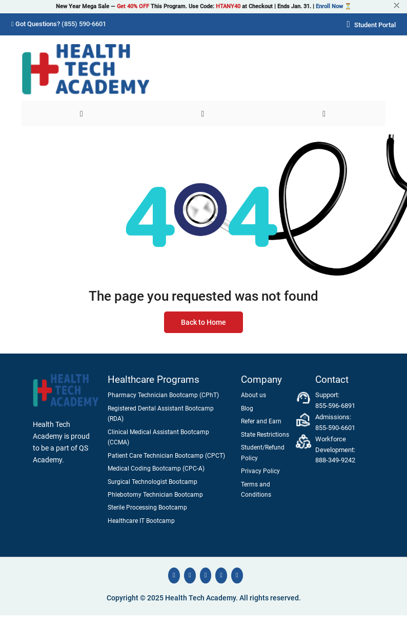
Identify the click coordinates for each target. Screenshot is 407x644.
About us (253, 395)
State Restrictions (265, 434)
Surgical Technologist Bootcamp (152, 481)
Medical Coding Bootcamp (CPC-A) (156, 468)
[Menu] (82, 113)
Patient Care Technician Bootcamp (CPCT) (166, 455)
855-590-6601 (335, 428)
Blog (247, 408)
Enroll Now (329, 6)
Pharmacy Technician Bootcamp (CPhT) (163, 395)
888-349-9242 (335, 460)
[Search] (203, 113)
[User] (324, 113)
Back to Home (203, 322)
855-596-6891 (335, 405)
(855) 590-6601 (84, 24)
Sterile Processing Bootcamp (147, 507)
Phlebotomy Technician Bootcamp (155, 494)
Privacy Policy (260, 471)
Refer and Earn (261, 421)
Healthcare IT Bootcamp (141, 520)
